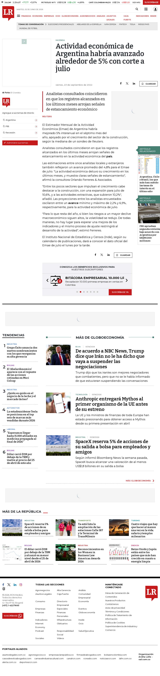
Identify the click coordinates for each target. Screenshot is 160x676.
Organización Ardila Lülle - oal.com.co (146, 657)
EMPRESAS (49, 16)
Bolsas (10, 365)
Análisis (82, 590)
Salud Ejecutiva (86, 631)
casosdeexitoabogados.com (16, 658)
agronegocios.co (37, 655)
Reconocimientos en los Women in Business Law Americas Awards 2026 (91, 555)
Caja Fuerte (63, 594)
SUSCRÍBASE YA (120, 292)
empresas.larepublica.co (61, 655)
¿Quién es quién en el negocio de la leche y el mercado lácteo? (21, 396)
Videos (60, 638)
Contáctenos (111, 604)
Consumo (40, 601)
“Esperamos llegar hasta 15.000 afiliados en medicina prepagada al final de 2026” (22, 437)
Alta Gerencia (64, 590)
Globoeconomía (87, 612)
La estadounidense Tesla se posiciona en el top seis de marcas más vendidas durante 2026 (22, 416)
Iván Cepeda (110, 24)
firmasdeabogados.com (89, 655)
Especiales (62, 608)
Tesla (132, 24)
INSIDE (153, 16)
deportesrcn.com (28, 662)
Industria (12, 344)
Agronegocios (42, 590)
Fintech (123, 24)
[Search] (137, 9)
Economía (84, 601)
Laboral (11, 429)
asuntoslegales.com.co (13, 655)
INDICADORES (142, 16)
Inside (81, 620)
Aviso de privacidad (115, 608)
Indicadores (41, 620)
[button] (46, 281)
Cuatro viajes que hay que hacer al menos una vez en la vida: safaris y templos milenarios (144, 530)
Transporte (84, 520)
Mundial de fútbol (28, 28)
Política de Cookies (115, 622)
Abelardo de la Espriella (89, 24)
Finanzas (39, 612)
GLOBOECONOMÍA (70, 16)
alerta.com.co (9, 662)
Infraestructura (64, 620)
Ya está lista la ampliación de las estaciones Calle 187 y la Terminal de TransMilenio (90, 530)
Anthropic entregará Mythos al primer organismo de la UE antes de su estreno (111, 404)
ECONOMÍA (37, 16)
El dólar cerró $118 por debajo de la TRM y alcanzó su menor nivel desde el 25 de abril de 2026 (37, 555)
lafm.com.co (125, 658)
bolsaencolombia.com (115, 655)
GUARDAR (148, 84)
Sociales (39, 638)
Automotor (13, 408)
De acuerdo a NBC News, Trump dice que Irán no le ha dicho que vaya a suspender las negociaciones (109, 358)
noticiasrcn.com (108, 658)
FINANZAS (26, 16)
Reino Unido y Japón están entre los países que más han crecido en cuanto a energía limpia (144, 555)
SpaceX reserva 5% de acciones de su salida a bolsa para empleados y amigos (112, 447)
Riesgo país (143, 24)
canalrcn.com (73, 658)
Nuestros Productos (115, 600)
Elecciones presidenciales (61, 24)
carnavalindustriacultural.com (49, 658)
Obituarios (62, 623)
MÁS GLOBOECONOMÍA (138, 480)
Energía (135, 545)
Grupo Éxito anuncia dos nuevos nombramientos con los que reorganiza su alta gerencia (22, 352)
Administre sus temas (16, 142)
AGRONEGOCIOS (87, 16)
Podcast (39, 631)
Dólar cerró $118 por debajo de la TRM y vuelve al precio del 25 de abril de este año (21, 459)
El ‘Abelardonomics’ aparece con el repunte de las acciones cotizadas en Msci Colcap (21, 375)
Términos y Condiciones (117, 611)
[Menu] (19, 16)
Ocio (81, 623)
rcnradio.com (90, 658)
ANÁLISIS (101, 16)
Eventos (83, 608)
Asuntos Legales (43, 594)
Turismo (135, 520)
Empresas (40, 608)
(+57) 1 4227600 (10, 605)
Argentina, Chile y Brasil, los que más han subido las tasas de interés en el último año (149, 184)
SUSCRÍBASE (151, 2)
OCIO (57, 16)
